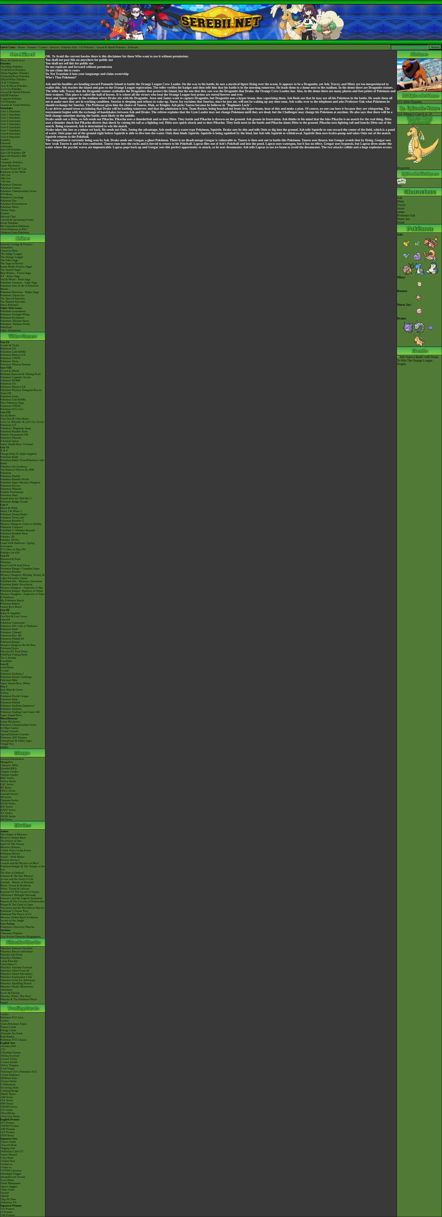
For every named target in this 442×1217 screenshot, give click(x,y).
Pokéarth (133, 47)
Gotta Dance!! (8, 964)
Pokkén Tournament (11, 492)
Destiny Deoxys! (10, 859)
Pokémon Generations (13, 311)
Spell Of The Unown (12, 844)
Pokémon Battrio (10, 603)
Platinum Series (9, 800)
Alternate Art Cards (11, 1033)
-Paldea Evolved (9, 1055)
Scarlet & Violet (9, 345)
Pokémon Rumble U (12, 520)
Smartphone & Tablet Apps (16, 740)
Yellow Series (8, 781)
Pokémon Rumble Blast (14, 533)
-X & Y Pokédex (9, 82)
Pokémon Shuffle (10, 476)
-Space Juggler (8, 1186)
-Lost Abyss (7, 1180)
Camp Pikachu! (9, 961)
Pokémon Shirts (9, 207)
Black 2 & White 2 (11, 511)
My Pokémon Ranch (12, 600)
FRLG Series (7, 790)
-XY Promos (7, 1132)
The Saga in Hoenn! (11, 263)
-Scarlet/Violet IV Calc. (13, 168)
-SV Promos (7, 1122)
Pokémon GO (8, 348)
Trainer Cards (8, 1027)
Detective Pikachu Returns (15, 364)
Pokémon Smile (9, 396)
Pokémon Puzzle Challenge (16, 676)
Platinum (5, 562)
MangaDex (6, 762)
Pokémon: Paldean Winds (15, 324)
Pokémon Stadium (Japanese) (17, 705)
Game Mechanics (10, 165)
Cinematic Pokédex (11, 162)
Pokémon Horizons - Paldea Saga (19, 292)
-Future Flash (8, 1141)
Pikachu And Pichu (11, 954)
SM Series (6, 819)
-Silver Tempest (9, 1065)
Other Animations (10, 330)
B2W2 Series (8, 809)
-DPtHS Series (8, 1106)
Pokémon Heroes (10, 853)
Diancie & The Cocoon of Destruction (22, 901)
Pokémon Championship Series (18, 191)
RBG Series (7, 778)
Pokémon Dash (9, 629)
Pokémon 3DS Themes (13, 737)
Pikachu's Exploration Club (16, 977)
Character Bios (9, 250)
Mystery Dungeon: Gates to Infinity (21, 523)
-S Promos (6, 1211)
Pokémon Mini (9, 680)
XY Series (6, 813)
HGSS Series (7, 803)
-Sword (4, 1192)
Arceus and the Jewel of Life (17, 879)
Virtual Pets (7, 743)
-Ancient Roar (8, 1145)
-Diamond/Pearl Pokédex (14, 76)
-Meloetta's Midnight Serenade (18, 895)
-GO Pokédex (8, 101)
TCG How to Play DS (13, 549)
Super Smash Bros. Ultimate (16, 444)
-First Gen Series (10, 1116)
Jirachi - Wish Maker (12, 856)
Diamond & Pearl (10, 559)
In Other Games (9, 727)
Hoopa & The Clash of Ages (16, 904)
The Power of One (10, 840)
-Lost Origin (7, 1068)
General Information (12, 758)
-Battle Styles (8, 1094)
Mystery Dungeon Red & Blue (18, 645)
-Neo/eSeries (7, 1113)
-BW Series (7, 1103)
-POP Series (7, 1135)
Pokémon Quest (9, 441)
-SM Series (6, 1097)
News (3, 60)
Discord (54, 47)
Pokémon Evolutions (12, 317)
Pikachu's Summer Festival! (16, 967)
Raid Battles (7, 1036)
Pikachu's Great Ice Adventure (17, 980)
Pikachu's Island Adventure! (16, 973)
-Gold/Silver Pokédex (12, 69)
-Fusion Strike (8, 1081)
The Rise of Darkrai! (12, 872)
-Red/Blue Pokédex (11, 66)
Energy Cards (8, 1030)
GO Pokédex (87, 47)
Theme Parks (7, 210)
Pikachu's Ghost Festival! (15, 970)
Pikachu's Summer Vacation (16, 948)
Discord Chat (8, 216)
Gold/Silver (7, 667)
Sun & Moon (7, 415)
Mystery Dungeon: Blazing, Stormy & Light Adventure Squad (22, 576)
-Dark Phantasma (10, 1183)
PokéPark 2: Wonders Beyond (17, 530)
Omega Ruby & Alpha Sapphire (18, 453)
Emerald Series (9, 793)
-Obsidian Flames (10, 1052)
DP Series (5, 797)
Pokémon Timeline (11, 184)
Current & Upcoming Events (17, 219)
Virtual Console (9, 731)
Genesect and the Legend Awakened (21, 898)
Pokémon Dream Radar (13, 514)
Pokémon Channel (10, 632)
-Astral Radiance (10, 1074)
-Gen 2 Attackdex (10, 114)
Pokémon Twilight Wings (15, 314)
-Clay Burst (7, 1157)
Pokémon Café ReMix (13, 351)
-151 (3, 1049)
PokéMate (6, 661)
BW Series (6, 806)
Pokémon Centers (10, 187)
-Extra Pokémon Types (13, 1023)
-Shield (4, 1196)
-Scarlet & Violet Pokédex (15, 104)
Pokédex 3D (7, 536)
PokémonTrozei (9, 648)
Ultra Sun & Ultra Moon (14, 418)
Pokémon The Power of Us (15, 914)
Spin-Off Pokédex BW (13, 156)
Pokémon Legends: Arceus (15, 377)
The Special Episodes (12, 298)
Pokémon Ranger (10, 641)
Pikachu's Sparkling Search (16, 983)
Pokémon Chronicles (12, 295)
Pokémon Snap (9, 699)
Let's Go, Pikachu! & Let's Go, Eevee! (22, 421)
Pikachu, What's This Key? (15, 996)
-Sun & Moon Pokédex (13, 85)
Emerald (5, 619)
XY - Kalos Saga (10, 276)
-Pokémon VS (8, 1202)
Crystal (4, 670)
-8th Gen (5, 178)
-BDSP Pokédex (9, 95)
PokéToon (6, 327)
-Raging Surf (7, 1148)
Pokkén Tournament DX (14, 434)
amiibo (4, 747)
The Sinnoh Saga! (10, 269)
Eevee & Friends (9, 992)
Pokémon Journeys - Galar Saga (18, 282)
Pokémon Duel (9, 495)
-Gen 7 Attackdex (10, 130)
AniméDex (6, 247)
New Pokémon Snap (12, 402)
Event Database (9, 222)
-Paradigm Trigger (10, 1173)
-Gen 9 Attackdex (10, 136)
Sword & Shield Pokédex (111, 47)
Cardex (4, 159)
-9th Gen (5, 175)
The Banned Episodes (12, 301)
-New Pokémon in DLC (14, 229)
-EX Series (6, 1109)
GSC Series (7, 784)
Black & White (9, 508)
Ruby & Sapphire (10, 613)
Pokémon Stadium (10, 708)
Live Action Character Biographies (20, 936)
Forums (31, 47)
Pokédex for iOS (9, 552)
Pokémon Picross (10, 485)
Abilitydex (6, 146)
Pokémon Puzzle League (14, 696)
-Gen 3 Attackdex (10, 117)
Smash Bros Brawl (11, 606)
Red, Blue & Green (11, 689)
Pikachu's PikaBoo (11, 957)
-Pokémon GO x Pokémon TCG (18, 1071)
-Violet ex (6, 1167)
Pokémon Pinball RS (12, 638)
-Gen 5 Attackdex (10, 124)
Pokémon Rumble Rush (14, 431)
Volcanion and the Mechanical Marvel (22, 907)
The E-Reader (8, 657)
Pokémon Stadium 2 (12, 673)
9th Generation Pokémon (14, 226)
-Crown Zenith (8, 1062)
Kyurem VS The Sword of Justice (19, 891)
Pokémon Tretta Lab (12, 517)
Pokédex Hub (69, 47)
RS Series (5, 787)
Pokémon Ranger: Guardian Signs (20, 568)
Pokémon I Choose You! (14, 911)
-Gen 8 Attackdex (10, 133)
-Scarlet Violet (8, 1058)
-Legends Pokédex (11, 98)
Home (21, 47)
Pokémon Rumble (10, 571)
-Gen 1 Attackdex (10, 111)
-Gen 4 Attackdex (10, 120)
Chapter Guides (9, 771)
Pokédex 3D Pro (9, 539)
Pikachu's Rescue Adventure (16, 951)
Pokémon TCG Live (12, 409)
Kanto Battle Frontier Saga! (16, 266)
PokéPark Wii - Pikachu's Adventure (21, 581)
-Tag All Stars (8, 1199)
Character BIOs (9, 765)
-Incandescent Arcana (12, 1176)
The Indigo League (11, 253)
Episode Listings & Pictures (16, 244)
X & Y (4, 450)
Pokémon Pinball (10, 702)
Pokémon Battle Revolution (16, 584)
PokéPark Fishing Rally (14, 654)
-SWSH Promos (9, 1125)
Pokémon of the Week (13, 171)
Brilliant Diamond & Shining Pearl (20, 374)
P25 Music (6, 194)
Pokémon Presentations (13, 203)
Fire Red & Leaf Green (13, 616)
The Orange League (11, 257)
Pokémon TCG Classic (13, 1039)
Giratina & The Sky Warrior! (17, 875)
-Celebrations (8, 1084)
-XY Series (6, 1100)
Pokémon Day (8, 200)
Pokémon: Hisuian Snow (14, 320)
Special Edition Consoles (14, 734)
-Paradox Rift (8, 1046)
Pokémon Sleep (9, 361)
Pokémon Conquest (11, 527)
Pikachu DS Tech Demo (14, 651)
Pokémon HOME (10, 380)
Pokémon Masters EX (13, 354)
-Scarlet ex (6, 1164)
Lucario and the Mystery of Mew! (19, 863)
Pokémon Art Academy (13, 466)
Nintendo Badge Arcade (14, 501)
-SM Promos (7, 1129)
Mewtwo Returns (10, 847)
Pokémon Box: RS (11, 635)
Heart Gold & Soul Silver (15, 565)
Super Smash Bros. (11, 715)
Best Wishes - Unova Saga (15, 273)
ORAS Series (8, 816)
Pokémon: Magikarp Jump (15, 428)
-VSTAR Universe (11, 1170)
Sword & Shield (9, 370)
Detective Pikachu (10, 437)
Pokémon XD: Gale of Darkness (18, 625)
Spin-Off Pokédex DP (13, 152)
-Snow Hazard (8, 1154)
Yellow (4, 692)
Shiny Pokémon (9, 304)
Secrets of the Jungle (12, 920)
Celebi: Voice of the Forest (15, 850)
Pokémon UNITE (10, 358)
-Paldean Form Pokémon (14, 232)
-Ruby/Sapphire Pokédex (14, 73)
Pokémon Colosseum (12, 622)
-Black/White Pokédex (13, 79)
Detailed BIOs (8, 768)
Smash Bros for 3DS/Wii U (16, 498)
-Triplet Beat (7, 1160)
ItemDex (5, 140)
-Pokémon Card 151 (12, 1151)
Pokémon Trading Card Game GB (20, 712)
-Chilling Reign (9, 1090)
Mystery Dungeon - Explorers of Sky (21, 587)
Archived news (16, 60)
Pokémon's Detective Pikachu (17, 926)
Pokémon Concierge (12, 197)
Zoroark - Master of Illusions (17, 882)
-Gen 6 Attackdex (10, 127)
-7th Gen (5, 181)
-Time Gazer (7, 1189)
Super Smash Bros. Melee (15, 683)
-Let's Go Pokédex (11, 89)
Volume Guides (9, 774)
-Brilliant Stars (8, 1078)
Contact (43, 47)
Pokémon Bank (9, 456)
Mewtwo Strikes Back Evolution (19, 917)
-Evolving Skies (9, 1087)
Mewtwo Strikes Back (13, 837)
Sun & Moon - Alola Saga (15, 279)
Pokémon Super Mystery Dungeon (20, 482)
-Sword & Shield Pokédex (15, 92)
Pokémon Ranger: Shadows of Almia (21, 590)
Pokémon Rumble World (14, 479)
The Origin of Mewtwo (13, 834)
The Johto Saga (9, 260)
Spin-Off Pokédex (10, 149)
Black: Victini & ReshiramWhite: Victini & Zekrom (15, 887)
